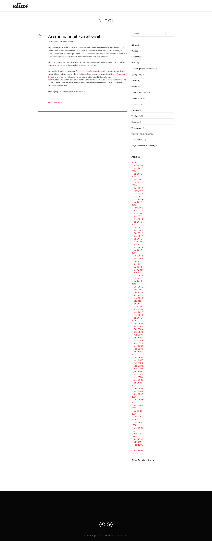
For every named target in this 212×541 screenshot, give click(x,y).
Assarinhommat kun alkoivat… (75, 36)
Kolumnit (135, 56)
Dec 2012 (138, 227)
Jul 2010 (137, 300)
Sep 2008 (138, 365)
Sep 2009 (138, 331)
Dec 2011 (138, 255)
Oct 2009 (138, 329)
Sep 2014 (138, 193)
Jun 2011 (138, 266)
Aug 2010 (138, 298)
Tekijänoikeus (137, 139)
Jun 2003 (138, 410)
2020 (134, 162)
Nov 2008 (138, 360)
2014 (134, 185)
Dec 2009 (138, 323)
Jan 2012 (138, 250)
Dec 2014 (138, 187)
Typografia (136, 74)
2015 (134, 176)
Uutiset (134, 51)
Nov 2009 (138, 326)
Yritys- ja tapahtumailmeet (142, 145)
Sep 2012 (138, 235)
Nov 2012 (138, 230)
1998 (134, 425)
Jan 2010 (138, 317)
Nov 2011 (138, 258)
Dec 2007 (138, 388)
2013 (134, 204)
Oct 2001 (138, 416)
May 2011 (138, 269)
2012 (134, 224)
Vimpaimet (136, 128)
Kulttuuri (135, 80)
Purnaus (135, 110)
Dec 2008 (138, 357)
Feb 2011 (138, 278)
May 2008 (138, 374)
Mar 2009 (138, 346)
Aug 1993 (138, 450)
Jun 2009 (138, 337)
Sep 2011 (138, 264)
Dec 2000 (138, 422)
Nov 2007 (138, 391)
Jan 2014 (138, 202)
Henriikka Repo (63, 41)
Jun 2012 (138, 238)
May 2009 (138, 340)
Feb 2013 (138, 219)
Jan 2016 (138, 173)
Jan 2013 (138, 221)
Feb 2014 (138, 199)
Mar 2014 (138, 196)
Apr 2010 (138, 309)
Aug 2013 (138, 210)
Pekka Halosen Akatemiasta (88, 71)
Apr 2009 (138, 343)
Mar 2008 (138, 379)
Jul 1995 (137, 442)
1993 (134, 447)
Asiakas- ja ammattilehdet (142, 68)
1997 (134, 430)
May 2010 (138, 306)
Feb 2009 (138, 348)
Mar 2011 (138, 275)
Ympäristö (135, 116)
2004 (134, 402)
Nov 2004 (138, 405)
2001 (134, 413)
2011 (134, 252)
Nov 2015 (138, 179)
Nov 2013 (138, 207)
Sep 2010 (138, 295)
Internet (134, 104)
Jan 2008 (138, 382)
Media (134, 86)
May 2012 (138, 241)
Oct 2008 (138, 362)
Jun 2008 (138, 371)
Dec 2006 (138, 399)
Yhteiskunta (136, 98)
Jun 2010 (138, 303)
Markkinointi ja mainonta (142, 134)
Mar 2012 (138, 247)
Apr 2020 (138, 165)
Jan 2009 (138, 351)
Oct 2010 (138, 292)
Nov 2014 (138, 190)
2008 (134, 354)
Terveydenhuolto (138, 92)
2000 (134, 419)
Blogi (71, 41)
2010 (134, 283)
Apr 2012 (138, 244)
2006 (134, 396)
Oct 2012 (138, 233)
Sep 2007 (138, 394)
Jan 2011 (138, 281)
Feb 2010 (138, 314)
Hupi (133, 62)
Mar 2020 (138, 168)
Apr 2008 (138, 377)
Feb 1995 (138, 444)
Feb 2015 (138, 182)
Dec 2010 (138, 286)
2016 (134, 171)
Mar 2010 (138, 312)
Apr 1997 (138, 433)
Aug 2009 (138, 334)
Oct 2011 (138, 261)
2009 (134, 320)
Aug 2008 (138, 368)
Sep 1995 (138, 439)
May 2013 (138, 213)
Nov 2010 (138, 289)
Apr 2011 (138, 272)
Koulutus (135, 122)
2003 (134, 408)
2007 (134, 385)
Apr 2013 (138, 216)
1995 (134, 436)
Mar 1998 (138, 427)
